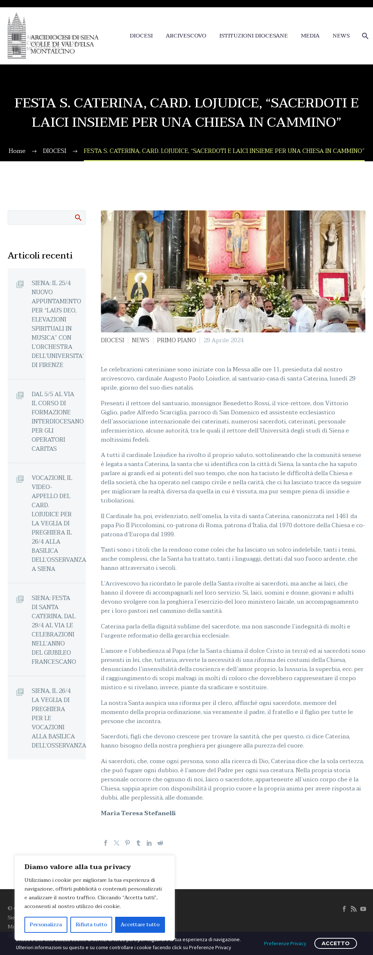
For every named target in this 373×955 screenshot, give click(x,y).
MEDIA (310, 35)
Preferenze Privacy (285, 943)
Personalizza (46, 924)
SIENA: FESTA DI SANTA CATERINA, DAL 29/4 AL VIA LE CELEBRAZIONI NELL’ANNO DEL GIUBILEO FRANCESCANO (54, 630)
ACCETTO (336, 943)
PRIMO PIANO (176, 340)
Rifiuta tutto (91, 924)
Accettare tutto (140, 924)
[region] (95, 897)
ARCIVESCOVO (186, 35)
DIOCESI (141, 35)
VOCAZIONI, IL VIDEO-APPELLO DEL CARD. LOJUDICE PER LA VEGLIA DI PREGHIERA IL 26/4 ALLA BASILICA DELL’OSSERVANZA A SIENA (59, 523)
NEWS (341, 35)
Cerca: (78, 217)
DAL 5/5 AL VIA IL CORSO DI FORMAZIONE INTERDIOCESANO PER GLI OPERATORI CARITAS (58, 421)
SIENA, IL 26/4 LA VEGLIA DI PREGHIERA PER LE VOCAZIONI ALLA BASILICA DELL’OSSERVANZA (59, 718)
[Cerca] (364, 35)
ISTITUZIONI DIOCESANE (253, 35)
